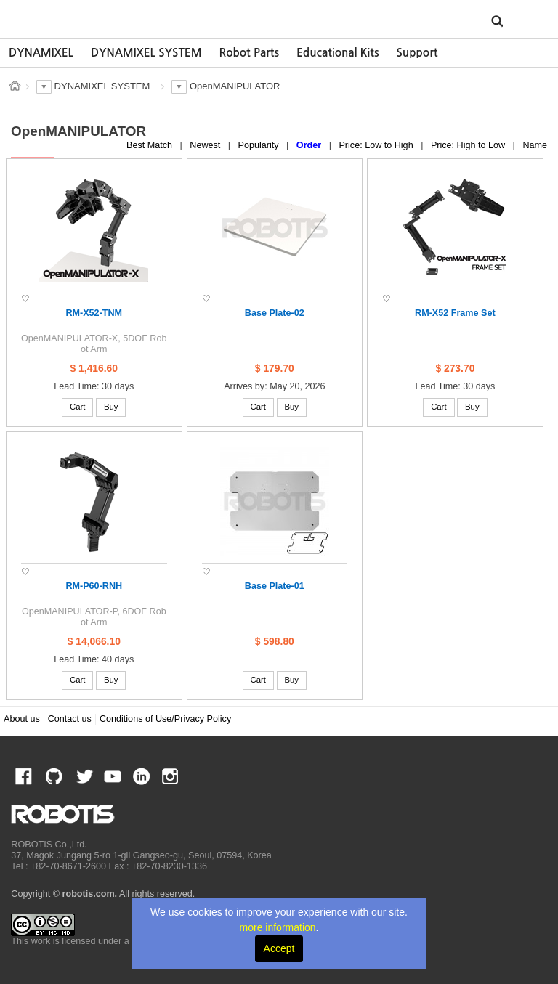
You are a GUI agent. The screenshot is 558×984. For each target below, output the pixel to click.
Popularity (260, 145)
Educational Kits (337, 52)
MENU (524, 20)
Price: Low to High (377, 145)
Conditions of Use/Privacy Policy (165, 719)
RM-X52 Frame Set (455, 313)
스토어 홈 (14, 85)
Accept (279, 948)
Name (534, 145)
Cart (77, 406)
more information (278, 927)
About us (22, 719)
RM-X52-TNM (93, 313)
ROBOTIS (78, 18)
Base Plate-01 (274, 586)
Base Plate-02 (274, 313)
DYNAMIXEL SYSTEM (146, 52)
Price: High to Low (469, 145)
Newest (206, 145)
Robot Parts (249, 52)
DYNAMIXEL (41, 52)
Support (416, 52)
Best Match (150, 145)
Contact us (70, 719)
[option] (41, 53)
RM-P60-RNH (93, 586)
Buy (111, 406)
